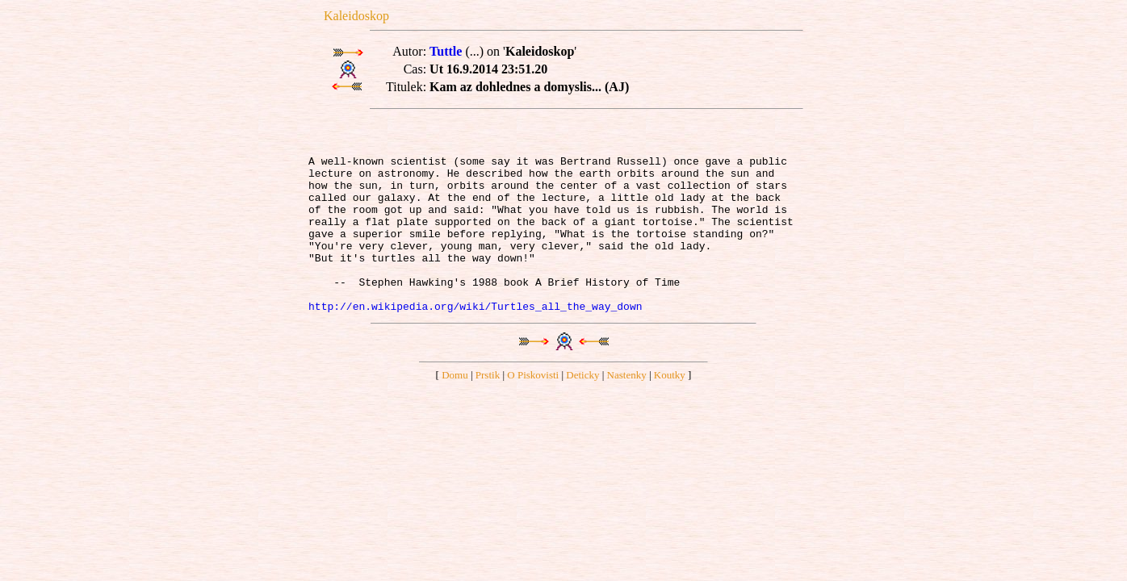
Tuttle (445, 51)
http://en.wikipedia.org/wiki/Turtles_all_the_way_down (475, 342)
